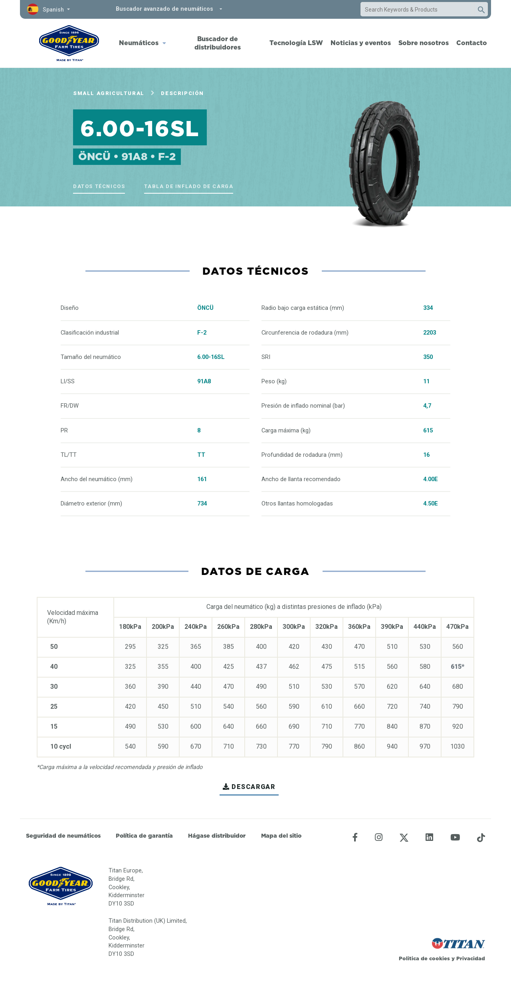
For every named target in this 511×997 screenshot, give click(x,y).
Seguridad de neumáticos (63, 836)
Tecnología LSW (296, 42)
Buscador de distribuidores (217, 43)
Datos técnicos (99, 186)
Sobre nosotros (423, 42)
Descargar (249, 787)
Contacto (471, 42)
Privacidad (470, 958)
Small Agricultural (109, 93)
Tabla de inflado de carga (188, 186)
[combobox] (416, 9)
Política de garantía (144, 836)
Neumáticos (138, 42)
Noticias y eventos (361, 42)
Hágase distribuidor (217, 836)
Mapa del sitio (281, 836)
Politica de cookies (424, 958)
